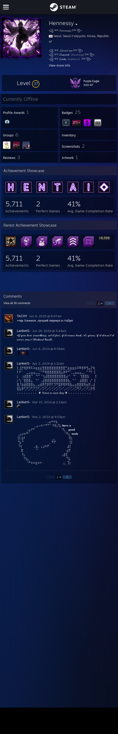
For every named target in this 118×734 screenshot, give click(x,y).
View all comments (16, 303)
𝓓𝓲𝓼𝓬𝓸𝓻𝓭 (64, 54)
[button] (28, 83)
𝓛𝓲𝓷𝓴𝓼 (63, 59)
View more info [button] (59, 65)
